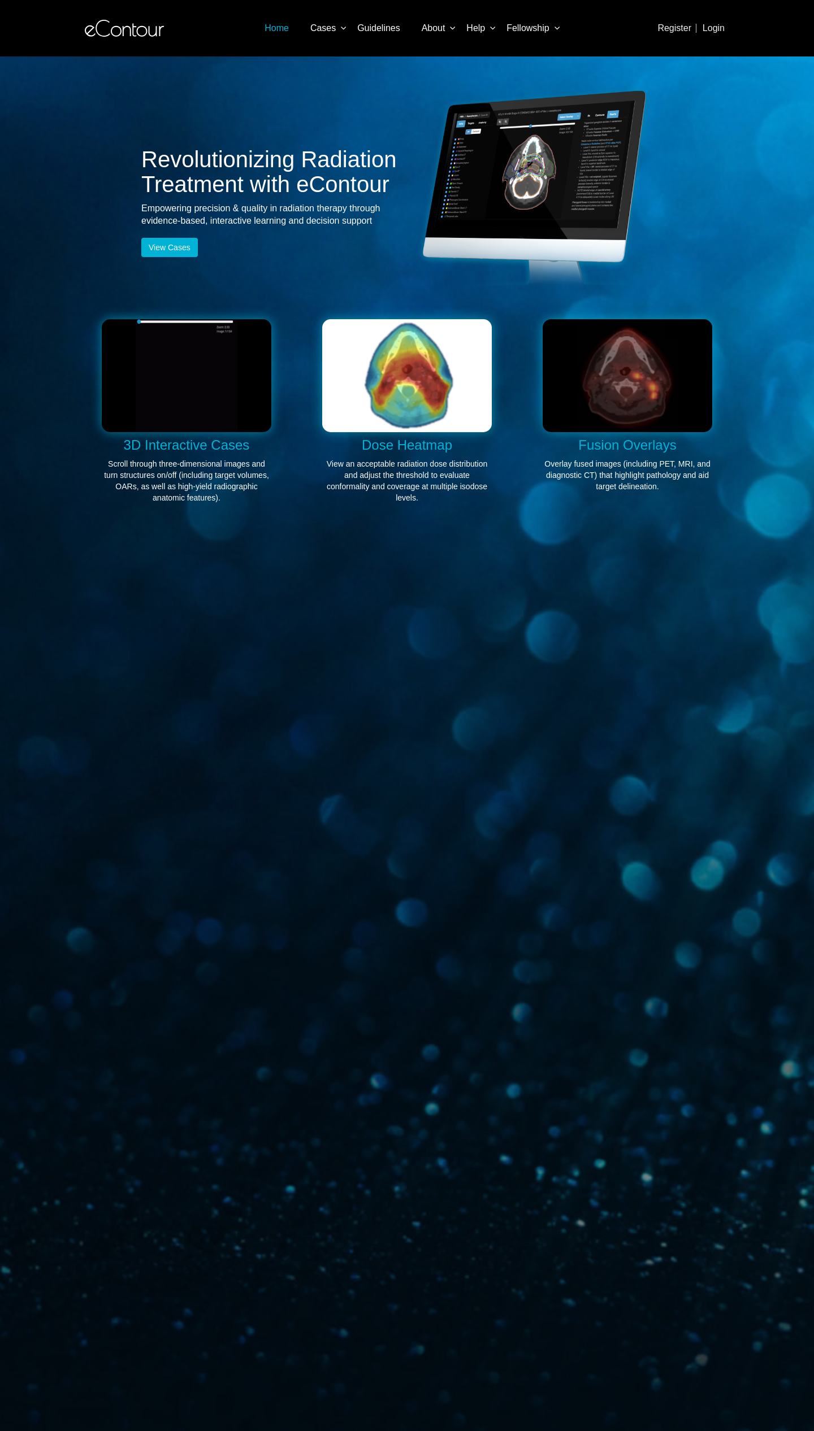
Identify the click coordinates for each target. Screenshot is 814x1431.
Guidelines (378, 28)
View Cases (169, 247)
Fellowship (527, 28)
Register (674, 28)
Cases (323, 28)
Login (714, 28)
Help (475, 28)
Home (277, 28)
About (433, 28)
